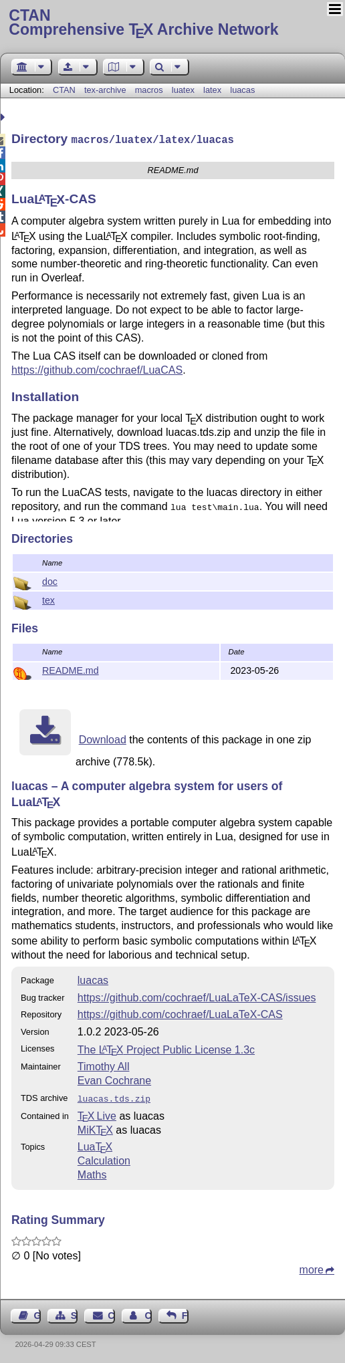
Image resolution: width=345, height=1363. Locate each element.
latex (212, 90)
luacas (242, 90)
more (312, 1267)
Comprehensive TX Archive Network (172, 23)
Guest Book (37, 1313)
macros (149, 90)
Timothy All (104, 1065)
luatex (183, 90)
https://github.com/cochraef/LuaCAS (97, 368)
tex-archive (105, 90)
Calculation (104, 1158)
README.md (70, 669)
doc (50, 580)
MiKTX (95, 1127)
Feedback (185, 1313)
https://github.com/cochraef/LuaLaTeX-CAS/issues (197, 996)
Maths (92, 1172)
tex (48, 599)
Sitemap (74, 1313)
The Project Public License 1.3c (166, 1048)
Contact (111, 1313)
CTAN (64, 90)
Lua (95, 1144)
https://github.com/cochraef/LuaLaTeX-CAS (180, 1013)
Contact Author (147, 1313)
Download (102, 738)
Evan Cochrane (114, 1079)
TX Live (97, 1113)
